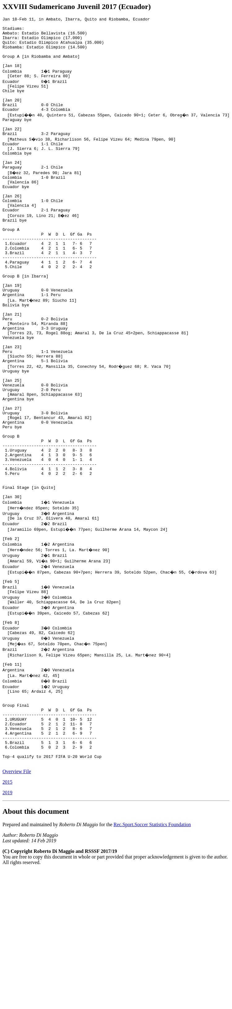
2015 (7, 895)
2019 (7, 906)
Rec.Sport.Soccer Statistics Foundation (152, 938)
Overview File (16, 885)
